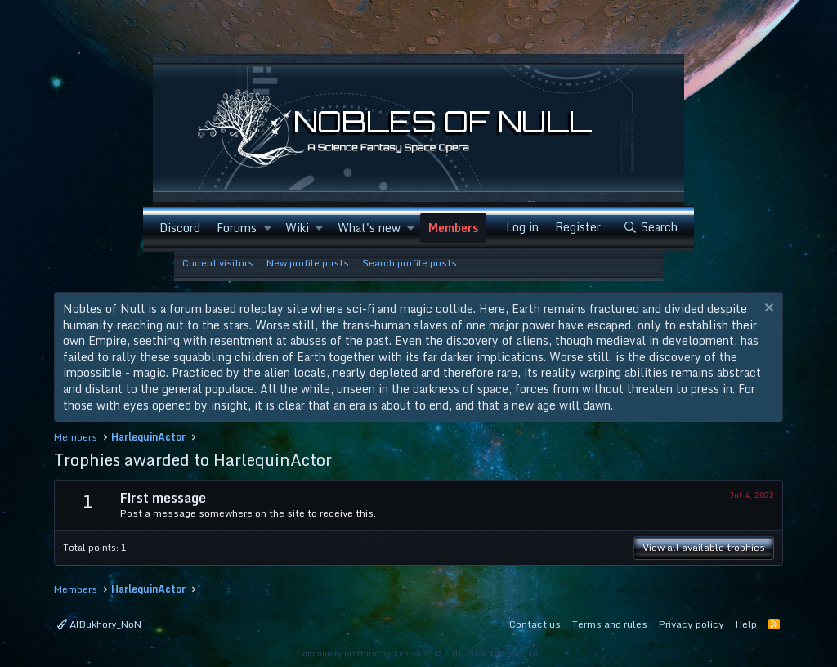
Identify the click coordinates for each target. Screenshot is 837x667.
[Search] (650, 228)
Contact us (535, 624)
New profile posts (307, 263)
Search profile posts (409, 263)
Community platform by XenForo (418, 653)
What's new (369, 227)
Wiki (297, 227)
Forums (237, 227)
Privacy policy (691, 624)
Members (453, 227)
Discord (179, 227)
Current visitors (217, 263)
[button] (266, 228)
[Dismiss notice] (767, 309)
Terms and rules (609, 624)
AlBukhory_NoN (99, 624)
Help (746, 624)
